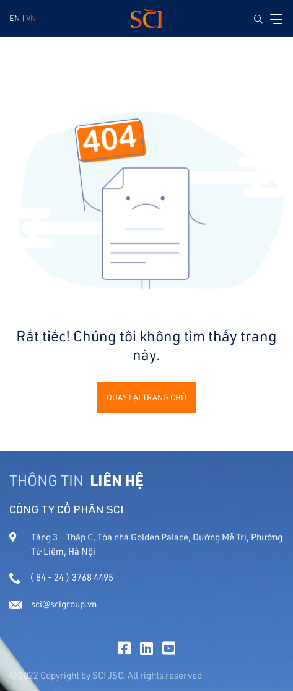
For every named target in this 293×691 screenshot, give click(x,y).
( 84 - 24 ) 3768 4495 (61, 577)
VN (31, 18)
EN (14, 18)
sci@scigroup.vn (53, 604)
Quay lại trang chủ (146, 397)
